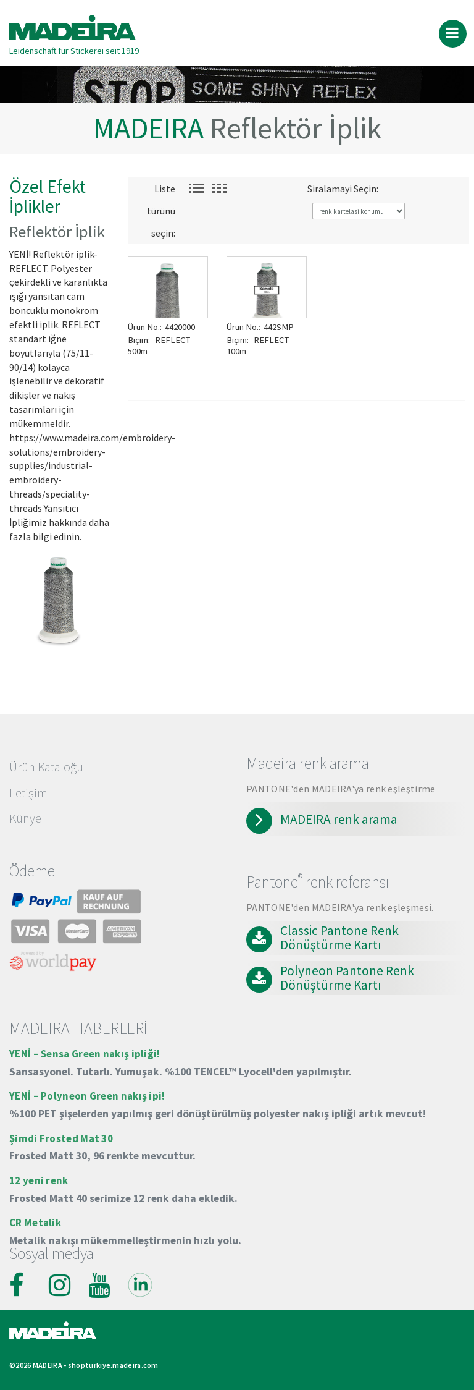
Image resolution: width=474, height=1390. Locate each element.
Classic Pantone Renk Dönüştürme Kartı (339, 938)
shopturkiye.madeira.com (113, 1365)
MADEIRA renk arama (338, 820)
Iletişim (28, 793)
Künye (25, 818)
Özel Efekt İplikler (47, 196)
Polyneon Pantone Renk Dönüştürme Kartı (347, 978)
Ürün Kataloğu (46, 767)
